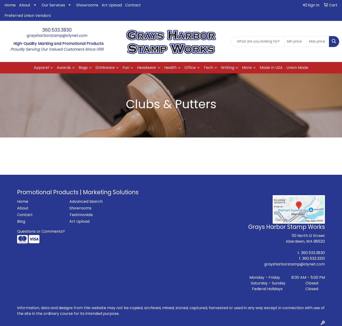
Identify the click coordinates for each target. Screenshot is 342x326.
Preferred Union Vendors (28, 15)
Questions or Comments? (41, 231)
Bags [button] (83, 67)
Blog (21, 221)
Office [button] (190, 67)
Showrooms (87, 5)
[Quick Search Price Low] (295, 41)
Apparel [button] (41, 67)
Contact (133, 5)
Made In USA (271, 67)
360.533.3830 (57, 30)
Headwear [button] (146, 67)
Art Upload (112, 5)
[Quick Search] (258, 41)
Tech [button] (208, 67)
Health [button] (170, 67)
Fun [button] (126, 67)
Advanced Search (86, 201)
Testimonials (81, 214)
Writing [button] (227, 67)
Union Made (297, 67)
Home (10, 5)
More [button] (247, 67)
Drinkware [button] (105, 67)
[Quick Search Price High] (318, 41)
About (24, 5)
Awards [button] (64, 67)
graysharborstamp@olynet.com (57, 35)
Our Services (53, 5)
